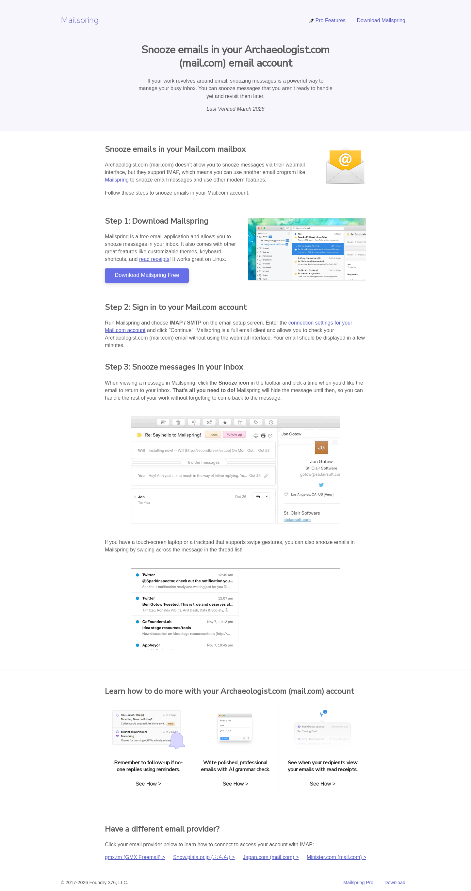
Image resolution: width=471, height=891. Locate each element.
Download (394, 882)
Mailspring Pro (358, 882)
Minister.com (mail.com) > (336, 857)
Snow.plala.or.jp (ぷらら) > (204, 857)
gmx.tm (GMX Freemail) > (135, 857)
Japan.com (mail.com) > (271, 857)
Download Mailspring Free (147, 275)
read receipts (154, 259)
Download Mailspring (381, 20)
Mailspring (80, 20)
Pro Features (327, 20)
